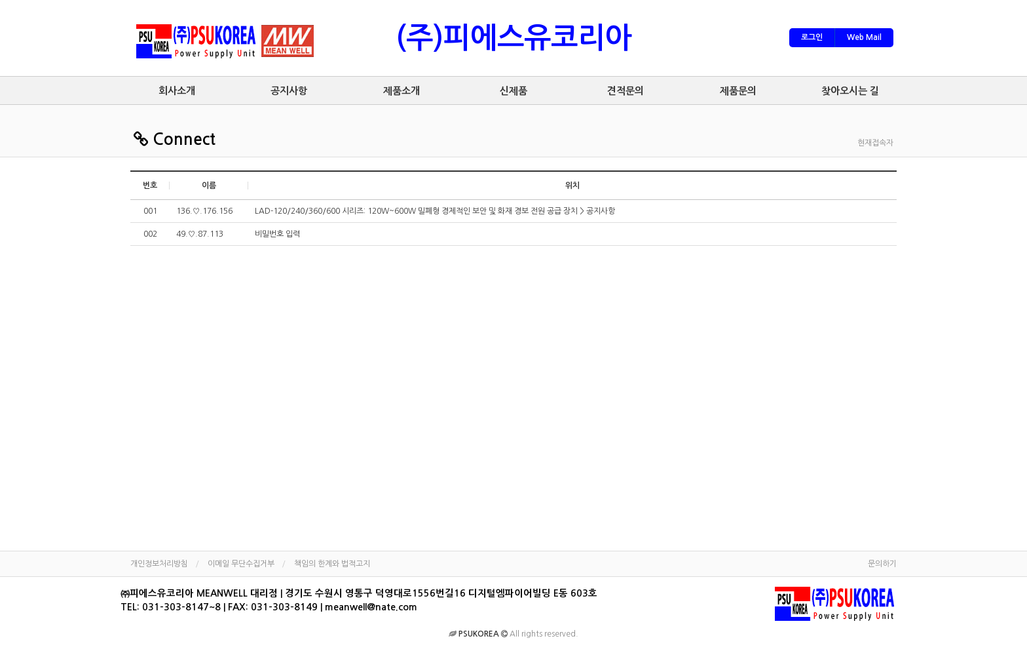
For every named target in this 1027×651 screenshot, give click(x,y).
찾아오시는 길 (850, 91)
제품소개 (401, 91)
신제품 (513, 91)
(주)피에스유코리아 (513, 38)
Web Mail (864, 37)
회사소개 (177, 91)
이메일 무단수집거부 (241, 564)
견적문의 (625, 91)
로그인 (812, 37)
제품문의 (738, 91)
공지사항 (289, 91)
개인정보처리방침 (159, 564)
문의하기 (882, 564)
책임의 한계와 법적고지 (332, 564)
